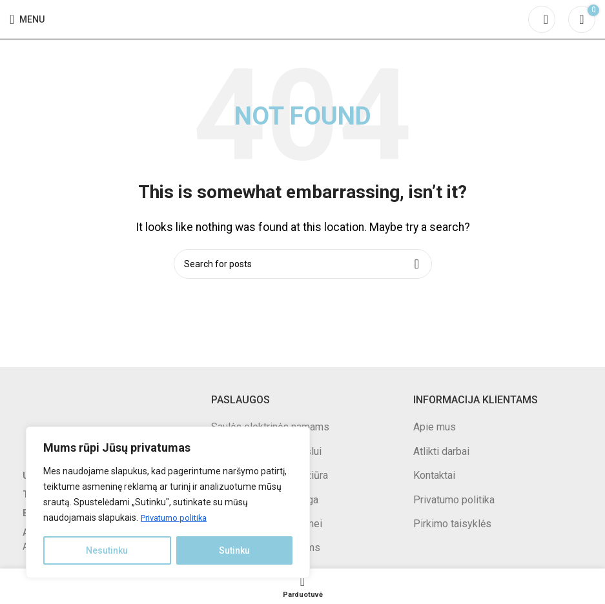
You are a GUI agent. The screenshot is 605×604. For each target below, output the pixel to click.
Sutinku (234, 550)
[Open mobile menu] (27, 19)
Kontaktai (434, 475)
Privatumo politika (177, 518)
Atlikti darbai (441, 451)
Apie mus (434, 427)
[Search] (542, 19)
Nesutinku (107, 550)
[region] (168, 502)
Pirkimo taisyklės (452, 524)
